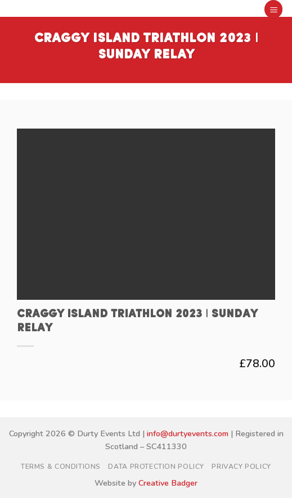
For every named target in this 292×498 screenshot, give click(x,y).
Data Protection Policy (156, 466)
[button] (273, 9)
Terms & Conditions (61, 466)
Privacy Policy (241, 466)
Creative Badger (167, 482)
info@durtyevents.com (187, 433)
